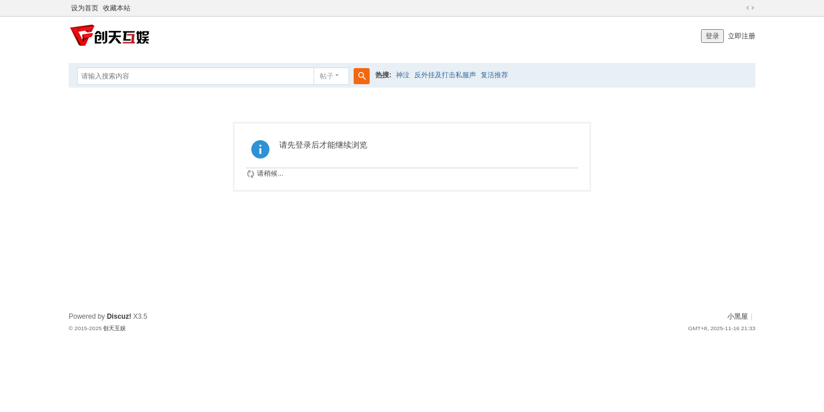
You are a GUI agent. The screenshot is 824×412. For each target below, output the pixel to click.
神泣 (403, 75)
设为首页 (84, 8)
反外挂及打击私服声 (445, 75)
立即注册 (741, 36)
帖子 (327, 76)
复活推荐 (494, 75)
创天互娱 (114, 328)
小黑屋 (737, 316)
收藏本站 (116, 8)
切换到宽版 (750, 8)
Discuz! (119, 316)
